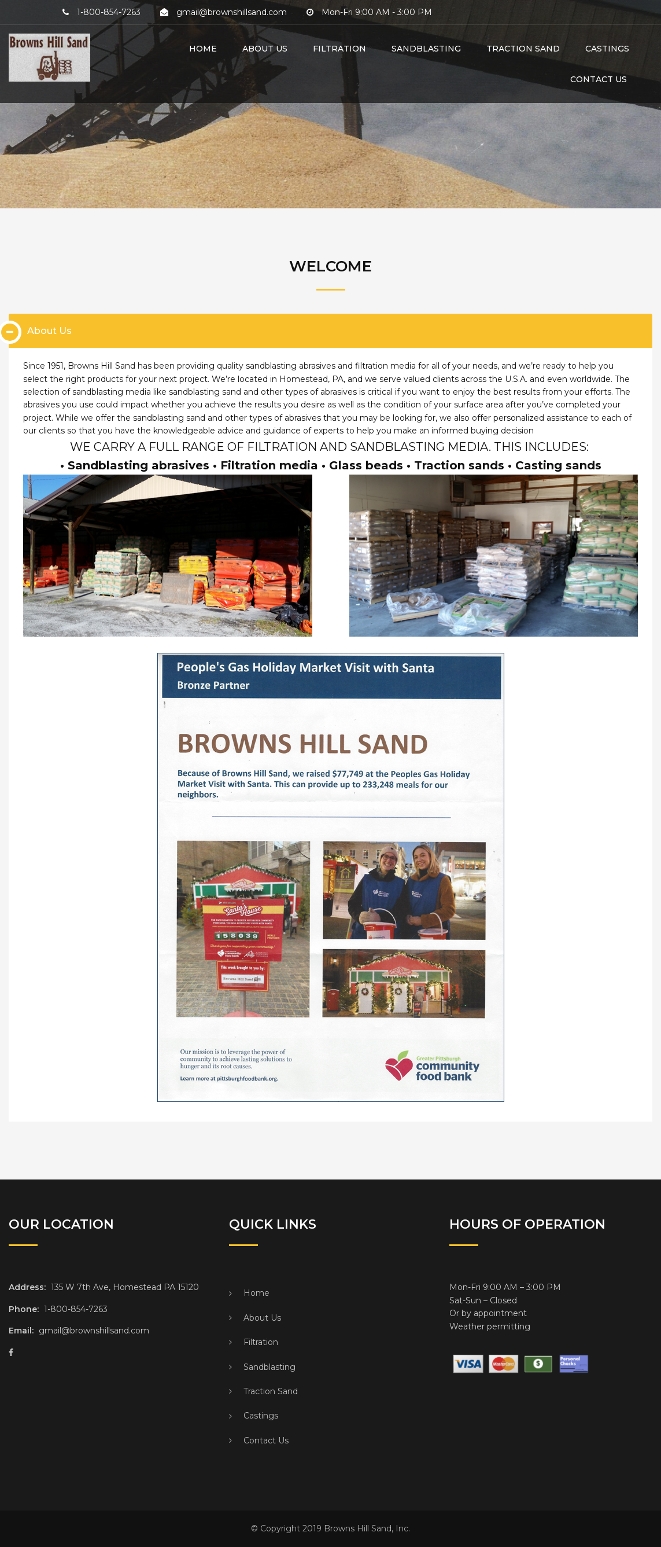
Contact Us (591, 79)
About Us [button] (49, 330)
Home (203, 48)
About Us (264, 48)
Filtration (339, 48)
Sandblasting (426, 48)
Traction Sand (523, 48)
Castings (607, 48)
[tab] (330, 331)
